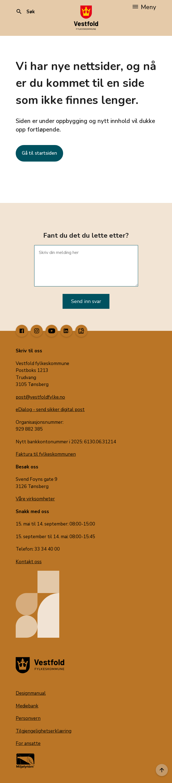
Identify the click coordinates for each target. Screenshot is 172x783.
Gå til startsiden (39, 153)
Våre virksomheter (35, 499)
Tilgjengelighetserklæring (43, 731)
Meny (144, 7)
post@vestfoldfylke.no (40, 397)
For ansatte (28, 743)
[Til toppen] (162, 770)
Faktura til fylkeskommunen (46, 454)
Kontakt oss (29, 562)
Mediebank (27, 706)
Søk (25, 12)
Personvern (28, 718)
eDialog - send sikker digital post (50, 409)
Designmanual (31, 693)
